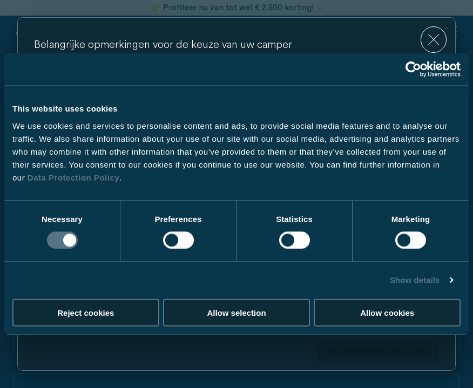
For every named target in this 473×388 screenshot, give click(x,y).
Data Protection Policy (73, 177)
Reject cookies (85, 312)
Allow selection (236, 312)
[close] (434, 39)
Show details (415, 280)
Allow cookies (387, 312)
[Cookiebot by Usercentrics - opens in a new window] (413, 69)
